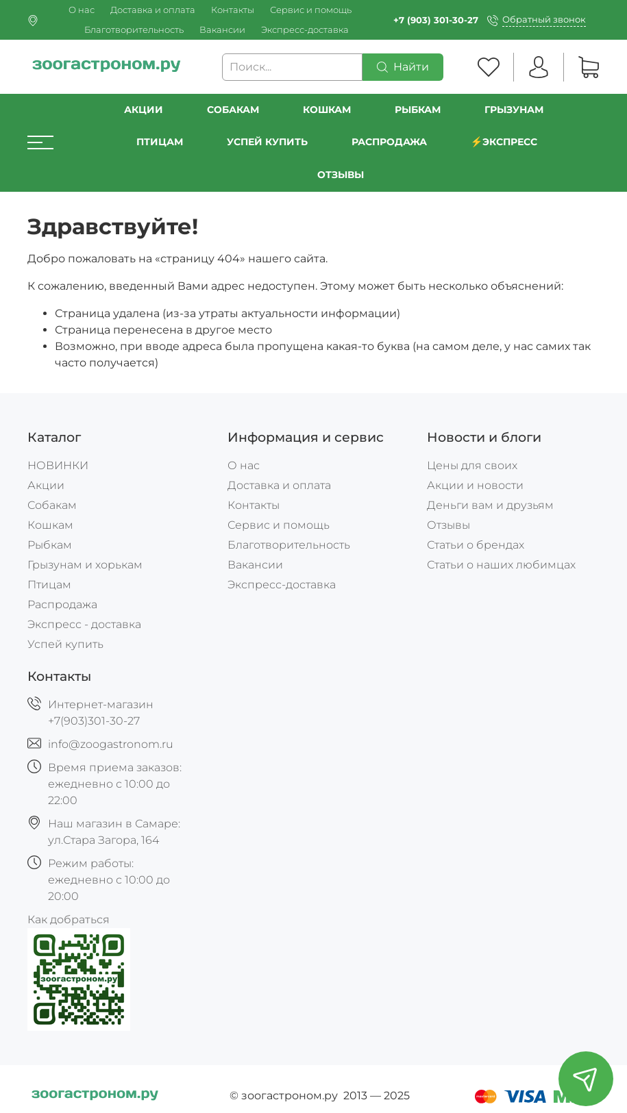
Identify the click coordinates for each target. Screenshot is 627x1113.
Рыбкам (418, 109)
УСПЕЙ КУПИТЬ (267, 142)
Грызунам (513, 109)
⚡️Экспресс (504, 142)
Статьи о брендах (475, 544)
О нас (82, 10)
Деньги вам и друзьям (490, 505)
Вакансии (222, 30)
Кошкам (327, 109)
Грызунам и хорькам (85, 564)
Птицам (159, 142)
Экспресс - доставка (84, 624)
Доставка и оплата (152, 10)
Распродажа (62, 604)
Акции (143, 109)
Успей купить (65, 644)
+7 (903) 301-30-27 (435, 20)
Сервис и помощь (311, 10)
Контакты (232, 10)
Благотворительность (134, 30)
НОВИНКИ (57, 465)
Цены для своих (472, 465)
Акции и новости (475, 485)
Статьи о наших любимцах (501, 564)
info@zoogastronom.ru (110, 744)
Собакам (233, 109)
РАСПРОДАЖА (389, 142)
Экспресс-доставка (305, 30)
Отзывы (340, 174)
